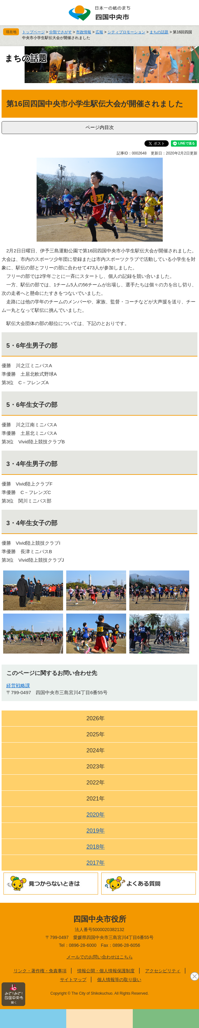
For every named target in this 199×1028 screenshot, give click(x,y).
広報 (99, 32)
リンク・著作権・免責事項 (40, 970)
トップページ (33, 32)
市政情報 (83, 32)
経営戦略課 (18, 685)
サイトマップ (73, 979)
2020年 (95, 815)
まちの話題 (158, 32)
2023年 (95, 766)
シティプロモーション (126, 32)
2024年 (95, 750)
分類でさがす (60, 32)
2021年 (95, 798)
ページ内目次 (99, 127)
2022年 (95, 782)
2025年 (95, 734)
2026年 (95, 718)
